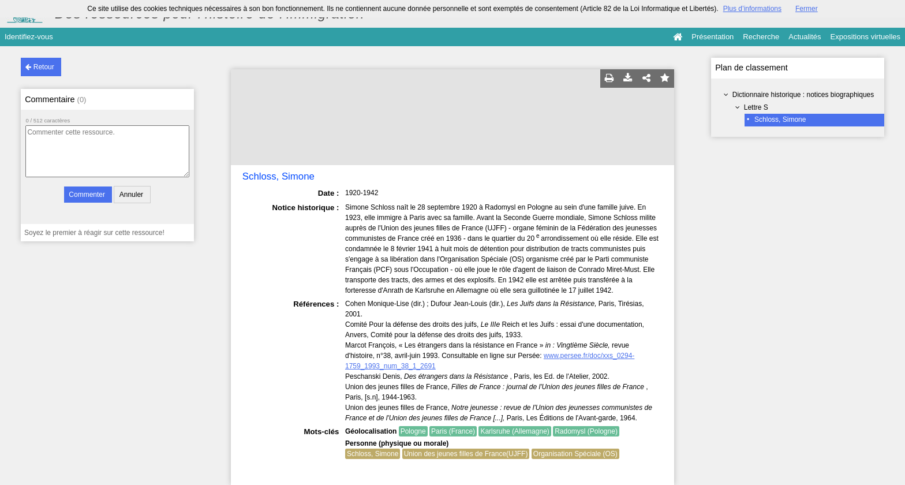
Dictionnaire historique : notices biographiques (803, 95)
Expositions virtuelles (865, 36)
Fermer (806, 9)
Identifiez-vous (29, 36)
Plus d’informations (752, 9)
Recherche (761, 36)
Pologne (413, 431)
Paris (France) (453, 431)
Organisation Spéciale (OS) (575, 454)
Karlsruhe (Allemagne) (514, 431)
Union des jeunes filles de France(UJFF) (466, 454)
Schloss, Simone (780, 119)
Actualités (804, 36)
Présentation (712, 36)
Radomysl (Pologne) (586, 431)
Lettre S (756, 107)
